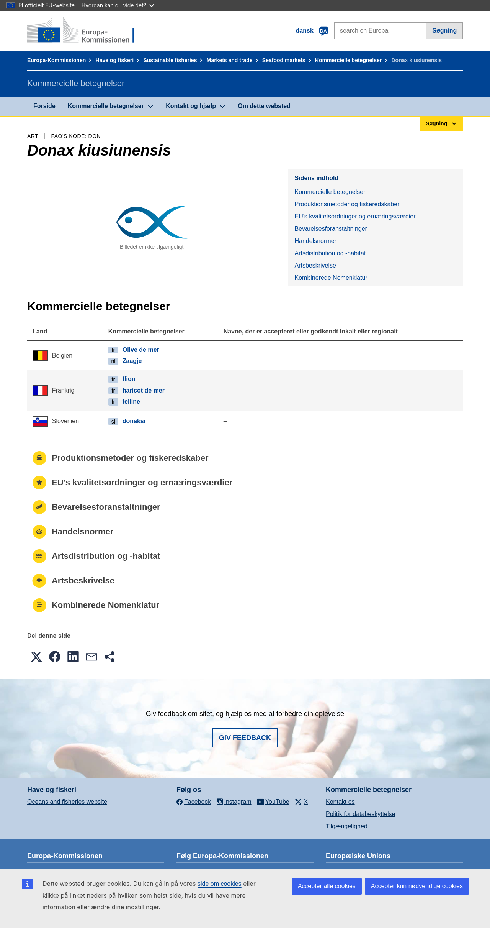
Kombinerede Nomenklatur (330, 277)
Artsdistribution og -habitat (330, 253)
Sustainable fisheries (170, 60)
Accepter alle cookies (327, 886)
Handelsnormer (315, 241)
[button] (36, 656)
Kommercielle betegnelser (348, 60)
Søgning (444, 30)
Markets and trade (230, 60)
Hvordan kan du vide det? (118, 5)
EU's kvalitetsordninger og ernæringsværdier (354, 216)
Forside (44, 106)
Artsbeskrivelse (315, 265)
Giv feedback (245, 738)
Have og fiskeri (115, 60)
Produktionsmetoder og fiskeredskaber (346, 204)
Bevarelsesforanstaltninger (330, 228)
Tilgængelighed (347, 826)
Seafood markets (283, 60)
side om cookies (220, 883)
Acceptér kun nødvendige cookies (417, 886)
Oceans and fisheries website (67, 801)
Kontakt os (340, 801)
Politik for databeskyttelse (360, 814)
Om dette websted (264, 106)
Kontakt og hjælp (191, 106)
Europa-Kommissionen (56, 60)
